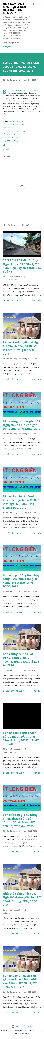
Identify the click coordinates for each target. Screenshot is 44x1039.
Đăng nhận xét (18, 300)
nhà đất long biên (11, 138)
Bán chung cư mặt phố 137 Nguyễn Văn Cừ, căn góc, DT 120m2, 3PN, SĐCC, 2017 (22, 425)
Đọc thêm (36, 300)
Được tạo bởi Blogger (22, 1026)
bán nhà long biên (11, 134)
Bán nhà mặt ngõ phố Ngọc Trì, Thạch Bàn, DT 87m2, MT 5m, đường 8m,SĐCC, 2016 (22, 348)
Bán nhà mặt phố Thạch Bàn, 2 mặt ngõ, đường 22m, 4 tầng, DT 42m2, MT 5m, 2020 (21, 738)
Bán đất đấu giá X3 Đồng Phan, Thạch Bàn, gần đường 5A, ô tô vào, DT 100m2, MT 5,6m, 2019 (20, 820)
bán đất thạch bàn (11, 128)
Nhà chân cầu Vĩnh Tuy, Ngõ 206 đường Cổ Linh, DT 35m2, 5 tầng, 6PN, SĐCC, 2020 (22, 899)
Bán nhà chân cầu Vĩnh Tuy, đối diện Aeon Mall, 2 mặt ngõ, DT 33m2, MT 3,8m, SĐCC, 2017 (21, 501)
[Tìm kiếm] (34, 4)
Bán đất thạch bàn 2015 (13, 131)
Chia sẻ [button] (6, 149)
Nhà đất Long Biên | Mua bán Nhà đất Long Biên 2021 (14, 8)
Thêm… (20, 46)
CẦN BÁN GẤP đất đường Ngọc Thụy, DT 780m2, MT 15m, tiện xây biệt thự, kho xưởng (22, 266)
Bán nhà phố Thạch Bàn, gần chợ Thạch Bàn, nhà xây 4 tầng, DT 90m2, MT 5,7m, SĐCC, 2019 (20, 981)
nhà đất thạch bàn (11, 141)
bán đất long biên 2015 (13, 124)
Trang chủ (7, 46)
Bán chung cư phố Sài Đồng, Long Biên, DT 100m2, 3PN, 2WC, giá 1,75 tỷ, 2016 (21, 659)
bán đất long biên (17, 121)
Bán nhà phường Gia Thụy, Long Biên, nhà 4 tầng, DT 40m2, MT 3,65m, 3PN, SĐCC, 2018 (21, 580)
